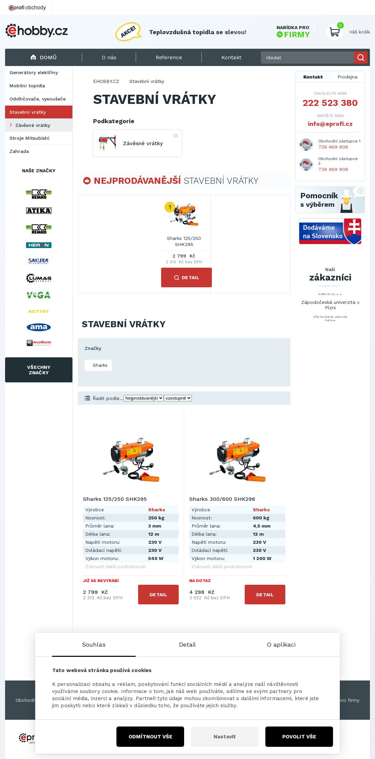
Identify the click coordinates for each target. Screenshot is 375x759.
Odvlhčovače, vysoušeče (37, 99)
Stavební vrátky (27, 112)
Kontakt (313, 77)
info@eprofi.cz (330, 123)
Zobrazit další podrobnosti (115, 566)
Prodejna (347, 77)
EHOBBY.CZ (106, 81)
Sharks (99, 365)
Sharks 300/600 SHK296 (222, 499)
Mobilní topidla (27, 85)
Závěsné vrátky (32, 125)
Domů (43, 57)
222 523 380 (330, 102)
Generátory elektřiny (33, 72)
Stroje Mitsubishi (29, 138)
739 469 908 (333, 169)
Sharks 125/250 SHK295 (184, 241)
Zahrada (19, 151)
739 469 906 (333, 147)
